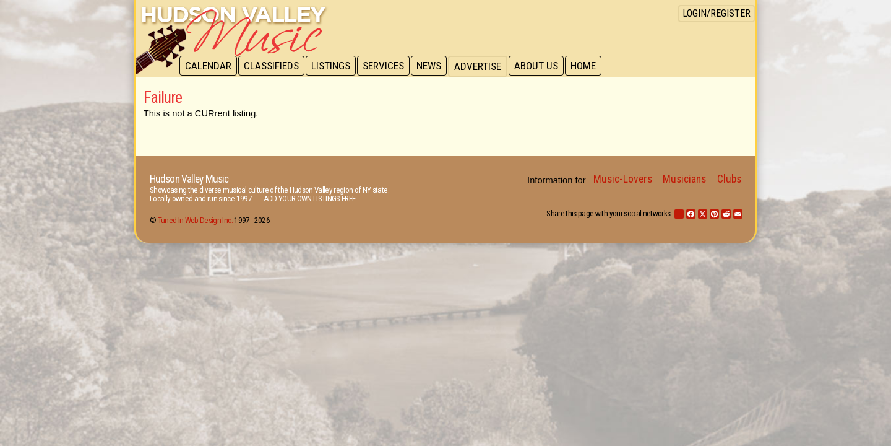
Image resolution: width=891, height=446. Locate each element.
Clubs (729, 179)
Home (591, 66)
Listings (333, 66)
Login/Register (716, 13)
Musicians (684, 179)
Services (387, 66)
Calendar (209, 66)
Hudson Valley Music (189, 179)
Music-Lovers (622, 179)
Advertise (483, 66)
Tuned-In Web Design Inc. (195, 220)
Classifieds (273, 66)
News (434, 66)
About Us (543, 66)
